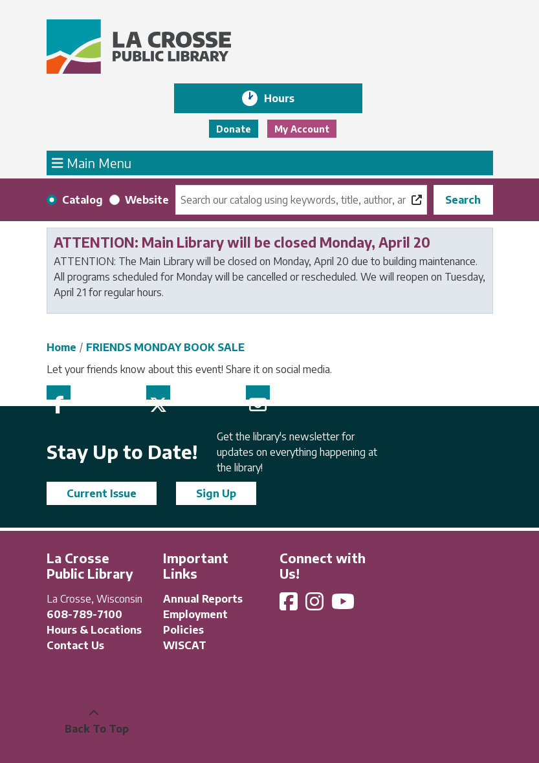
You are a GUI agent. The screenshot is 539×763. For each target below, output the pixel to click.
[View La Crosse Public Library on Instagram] (315, 605)
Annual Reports (203, 598)
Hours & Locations (94, 629)
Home (61, 347)
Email (258, 392)
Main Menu (91, 162)
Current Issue (102, 493)
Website (147, 199)
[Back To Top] (94, 721)
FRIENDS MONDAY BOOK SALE (165, 347)
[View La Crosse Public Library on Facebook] (290, 605)
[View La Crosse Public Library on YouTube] (344, 605)
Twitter (158, 392)
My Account (301, 129)
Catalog (82, 199)
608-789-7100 (84, 614)
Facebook (59, 392)
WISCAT (184, 645)
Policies (183, 629)
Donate (233, 129)
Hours (288, 98)
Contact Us (75, 645)
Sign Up (216, 493)
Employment (195, 614)
